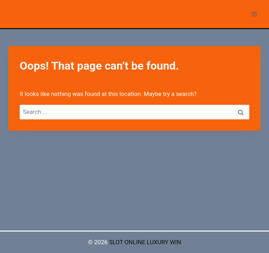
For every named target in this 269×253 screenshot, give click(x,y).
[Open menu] (254, 13)
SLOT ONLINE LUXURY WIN (145, 242)
